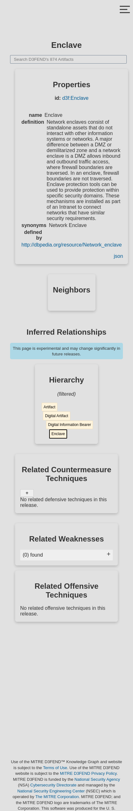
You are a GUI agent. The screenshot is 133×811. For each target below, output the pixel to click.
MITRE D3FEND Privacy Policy (88, 773)
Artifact (49, 407)
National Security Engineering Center (51, 791)
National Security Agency (97, 779)
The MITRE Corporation (57, 796)
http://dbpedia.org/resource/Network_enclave (71, 244)
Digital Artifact (56, 416)
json (118, 256)
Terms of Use (55, 767)
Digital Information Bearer (69, 425)
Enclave (58, 434)
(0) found (66, 555)
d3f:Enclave (75, 98)
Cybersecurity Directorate (53, 785)
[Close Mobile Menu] (125, 10)
